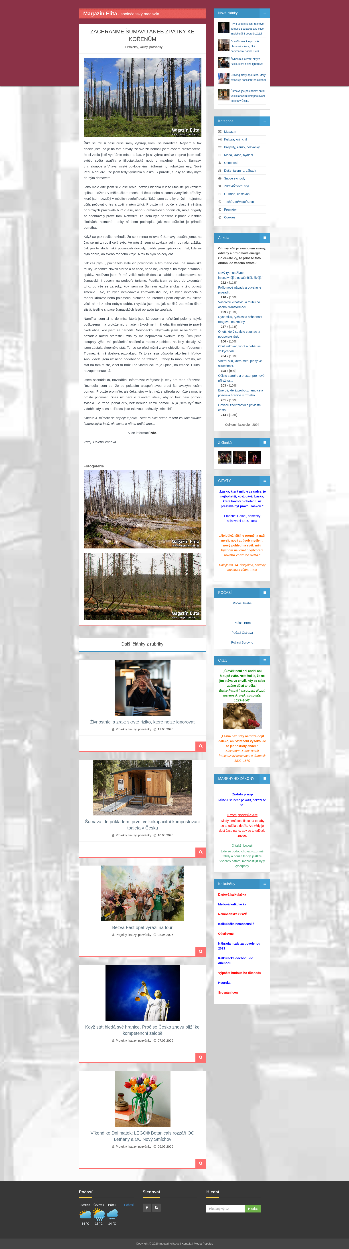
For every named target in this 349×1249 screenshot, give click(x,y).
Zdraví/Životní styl (236, 186)
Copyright (142, 1243)
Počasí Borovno (242, 642)
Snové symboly (234, 178)
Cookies (229, 217)
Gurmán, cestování (237, 194)
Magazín (230, 131)
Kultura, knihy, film (236, 139)
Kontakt (186, 1243)
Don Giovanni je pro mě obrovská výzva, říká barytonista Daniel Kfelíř (245, 46)
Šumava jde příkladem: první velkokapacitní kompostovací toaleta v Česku (248, 96)
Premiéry (230, 209)
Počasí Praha (242, 603)
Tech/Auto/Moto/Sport (239, 202)
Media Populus (203, 1243)
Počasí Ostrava (242, 632)
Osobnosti (231, 163)
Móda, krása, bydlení (238, 155)
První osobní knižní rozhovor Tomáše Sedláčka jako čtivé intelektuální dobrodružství (247, 28)
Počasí (129, 1205)
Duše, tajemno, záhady (240, 170)
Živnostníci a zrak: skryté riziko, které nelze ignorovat (142, 721)
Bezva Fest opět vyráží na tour (142, 927)
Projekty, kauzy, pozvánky (144, 47)
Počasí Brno (242, 623)
